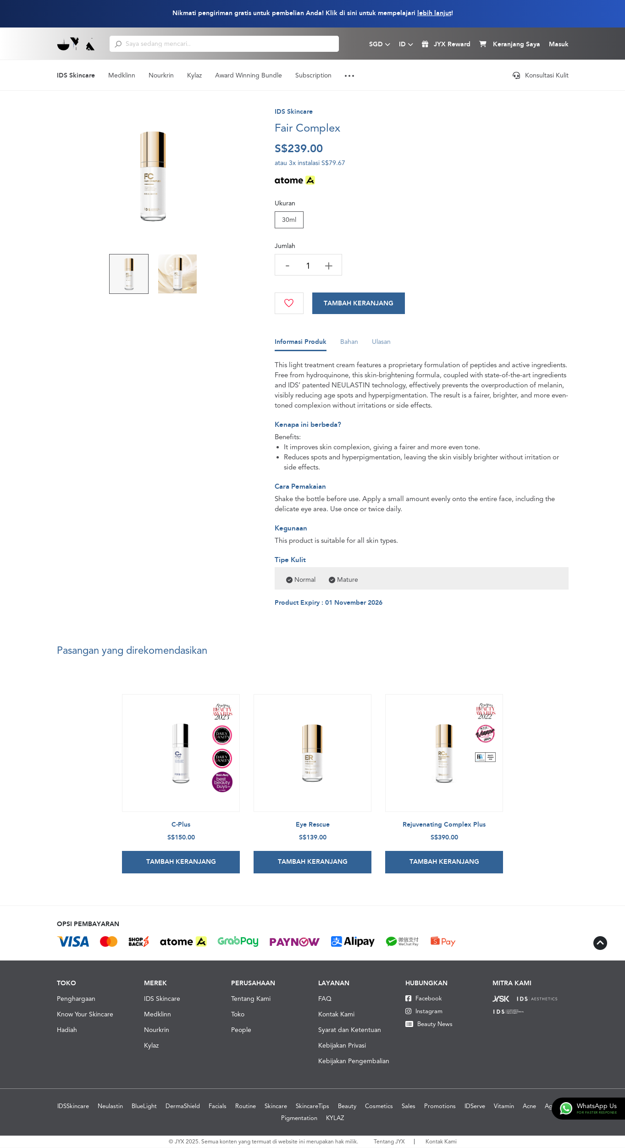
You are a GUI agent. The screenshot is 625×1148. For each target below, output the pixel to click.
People (241, 1030)
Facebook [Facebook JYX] (423, 998)
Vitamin (504, 1106)
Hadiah (67, 1030)
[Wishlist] (289, 303)
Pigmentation (299, 1118)
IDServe (475, 1106)
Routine (245, 1106)
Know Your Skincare (85, 1014)
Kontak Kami (336, 1014)
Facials (218, 1106)
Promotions (440, 1106)
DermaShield (183, 1106)
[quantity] (308, 265)
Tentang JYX (389, 1142)
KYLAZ (335, 1118)
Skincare (276, 1106)
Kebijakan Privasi (342, 1045)
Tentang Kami (251, 999)
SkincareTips (312, 1106)
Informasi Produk (300, 344)
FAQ (325, 999)
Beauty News (429, 1024)
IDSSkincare (73, 1106)
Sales (408, 1106)
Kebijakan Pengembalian (353, 1061)
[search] (118, 44)
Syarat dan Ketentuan (349, 1030)
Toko (237, 1014)
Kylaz (194, 75)
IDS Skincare (76, 75)
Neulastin (110, 1106)
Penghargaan (76, 999)
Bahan (349, 344)
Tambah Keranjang (359, 303)
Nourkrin (161, 75)
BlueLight (144, 1106)
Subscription (313, 75)
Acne (529, 1106)
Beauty (347, 1106)
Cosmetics (379, 1106)
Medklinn (121, 75)
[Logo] (76, 43)
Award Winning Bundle (248, 75)
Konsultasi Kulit (541, 75)
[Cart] (359, 303)
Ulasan (381, 344)
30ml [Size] (289, 219)
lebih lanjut (434, 13)
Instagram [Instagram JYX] (423, 1011)
